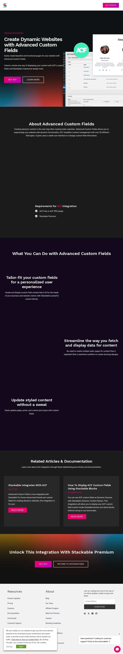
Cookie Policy (51, 626)
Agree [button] (21, 646)
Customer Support (14, 611)
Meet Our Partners (53, 601)
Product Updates (13, 586)
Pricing (49, 5)
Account (95, 5)
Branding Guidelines (53, 611)
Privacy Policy (51, 616)
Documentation (13, 601)
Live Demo (11, 616)
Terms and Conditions (54, 621)
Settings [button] (9, 646)
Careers (49, 606)
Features (10, 596)
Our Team (49, 591)
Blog (47, 586)
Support (77, 5)
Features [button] (36, 5)
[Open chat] (117, 649)
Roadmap (11, 626)
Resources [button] (63, 5)
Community (11, 606)
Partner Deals (12, 621)
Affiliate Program (52, 596)
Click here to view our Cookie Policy (25, 640)
